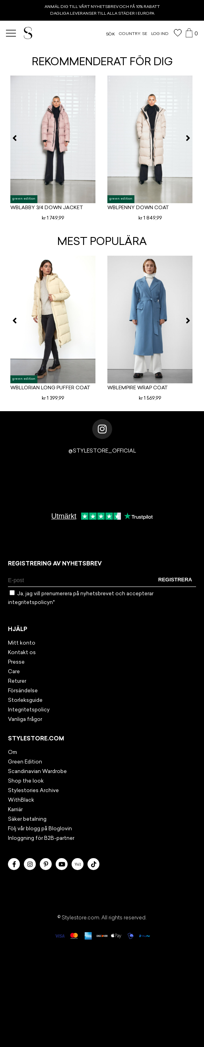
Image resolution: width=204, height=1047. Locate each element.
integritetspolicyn (30, 602)
